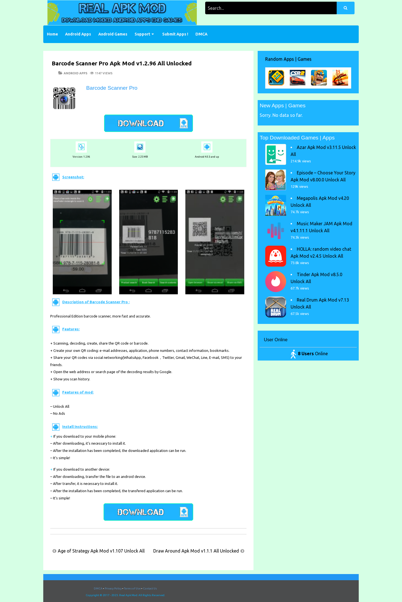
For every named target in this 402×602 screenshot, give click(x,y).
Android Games (112, 34)
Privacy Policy (113, 588)
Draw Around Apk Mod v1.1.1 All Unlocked (196, 550)
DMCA (201, 34)
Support (142, 34)
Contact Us (150, 588)
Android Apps (78, 34)
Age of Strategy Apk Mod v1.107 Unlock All (101, 550)
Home (52, 34)
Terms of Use (132, 588)
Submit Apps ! (175, 34)
